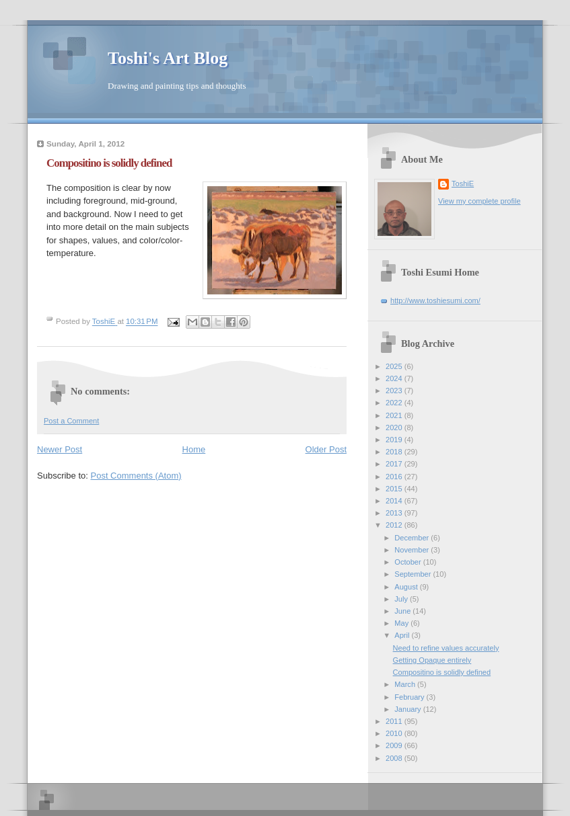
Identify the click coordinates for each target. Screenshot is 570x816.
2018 (395, 452)
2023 (395, 390)
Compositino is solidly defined (442, 672)
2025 (395, 366)
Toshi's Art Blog (167, 58)
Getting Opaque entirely (432, 660)
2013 (395, 513)
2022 (395, 403)
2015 (395, 489)
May (402, 623)
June (403, 611)
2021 (395, 415)
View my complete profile (479, 201)
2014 (395, 501)
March (405, 684)
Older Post (326, 449)
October (408, 562)
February (410, 697)
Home (194, 449)
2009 (395, 745)
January (408, 709)
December (412, 538)
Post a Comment (71, 421)
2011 (395, 721)
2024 (395, 378)
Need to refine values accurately (446, 648)
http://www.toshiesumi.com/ (435, 300)
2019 (395, 440)
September (413, 574)
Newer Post (59, 449)
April (402, 635)
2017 (395, 464)
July (402, 599)
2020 (395, 427)
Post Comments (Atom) (136, 476)
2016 (395, 477)
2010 (395, 733)
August (406, 587)
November (412, 550)
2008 (395, 758)
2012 (395, 525)
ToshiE (463, 183)
